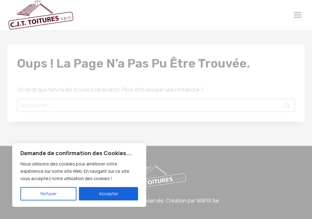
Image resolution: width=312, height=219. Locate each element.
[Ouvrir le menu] (297, 15)
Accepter (108, 193)
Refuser (49, 193)
